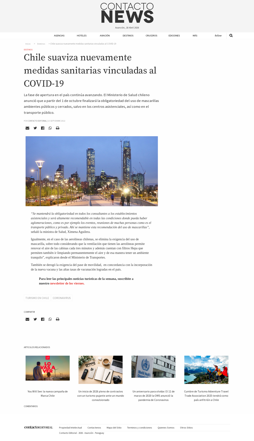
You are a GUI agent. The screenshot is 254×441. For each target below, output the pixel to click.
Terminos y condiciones (139, 427)
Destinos (128, 35)
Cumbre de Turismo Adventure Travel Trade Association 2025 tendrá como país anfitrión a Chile (206, 396)
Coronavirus (62, 298)
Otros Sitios (186, 427)
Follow (218, 35)
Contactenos (94, 427)
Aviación (105, 35)
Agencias (59, 35)
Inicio (28, 44)
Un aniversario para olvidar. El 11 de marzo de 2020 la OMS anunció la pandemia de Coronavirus (153, 396)
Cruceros (151, 35)
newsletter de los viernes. (67, 283)
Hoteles (82, 35)
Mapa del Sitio (114, 427)
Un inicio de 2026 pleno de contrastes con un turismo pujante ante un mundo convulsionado (100, 396)
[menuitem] (58, 35)
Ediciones (174, 35)
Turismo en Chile (37, 298)
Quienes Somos (166, 427)
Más (195, 35)
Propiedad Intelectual (70, 427)
